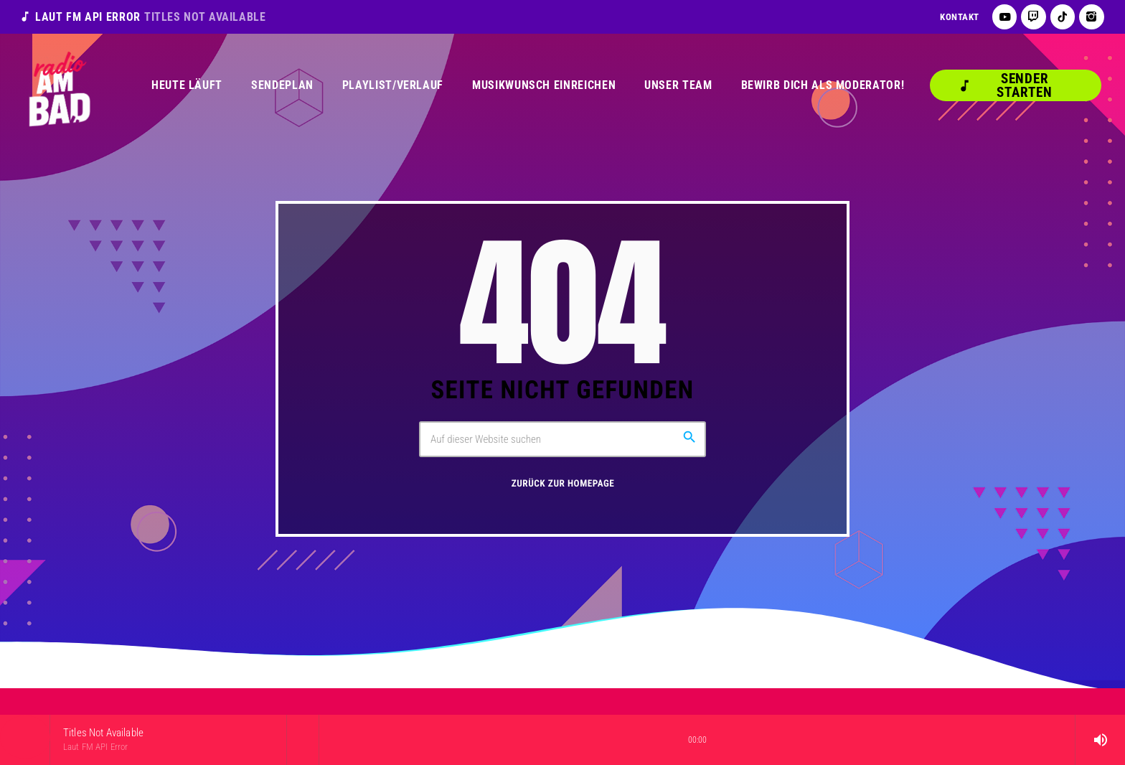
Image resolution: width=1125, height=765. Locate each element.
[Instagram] (1091, 16)
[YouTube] (1004, 16)
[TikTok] (1062, 16)
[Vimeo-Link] (59, 85)
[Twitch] (1033, 16)
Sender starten (1005, 85)
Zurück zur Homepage (563, 484)
